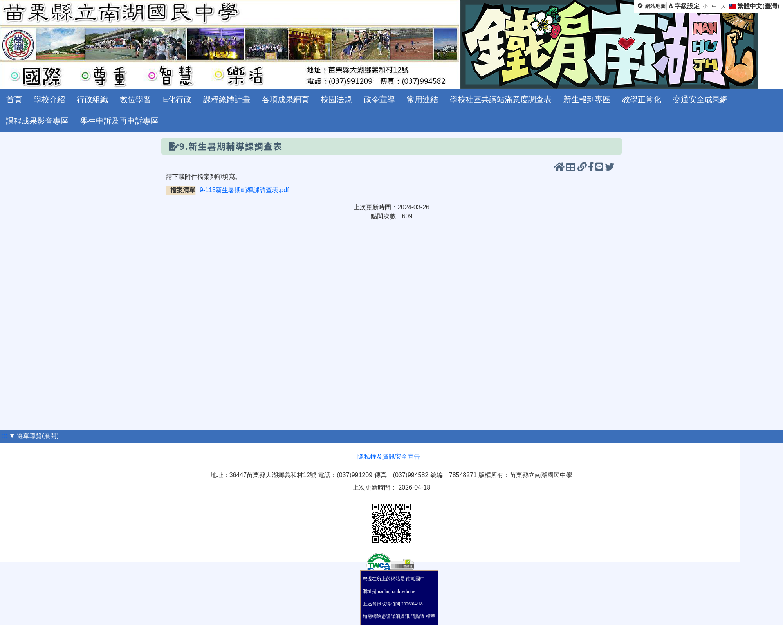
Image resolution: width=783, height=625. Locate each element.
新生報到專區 (586, 99)
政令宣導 (379, 99)
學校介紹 (49, 99)
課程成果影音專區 (37, 121)
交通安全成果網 (700, 99)
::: (4, 435)
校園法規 (336, 99)
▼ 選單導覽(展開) (34, 435)
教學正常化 (641, 99)
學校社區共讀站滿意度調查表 (501, 99)
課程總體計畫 (226, 99)
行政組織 (92, 99)
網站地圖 (655, 6)
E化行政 (177, 99)
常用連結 (422, 99)
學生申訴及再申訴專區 (119, 121)
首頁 (14, 99)
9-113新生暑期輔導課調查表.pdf (244, 190)
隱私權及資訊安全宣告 (388, 456)
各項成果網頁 (285, 99)
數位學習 (135, 99)
